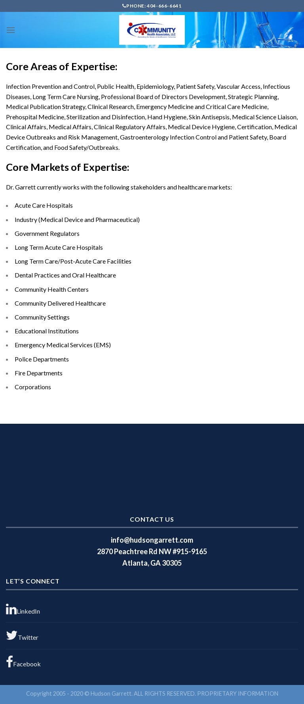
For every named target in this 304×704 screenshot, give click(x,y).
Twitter (22, 635)
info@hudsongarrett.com (152, 540)
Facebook (23, 662)
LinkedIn (23, 609)
